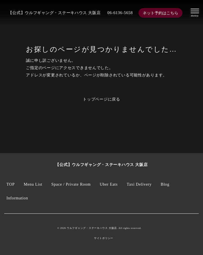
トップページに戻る (101, 99)
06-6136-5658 (120, 12)
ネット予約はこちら (160, 13)
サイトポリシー (103, 238)
